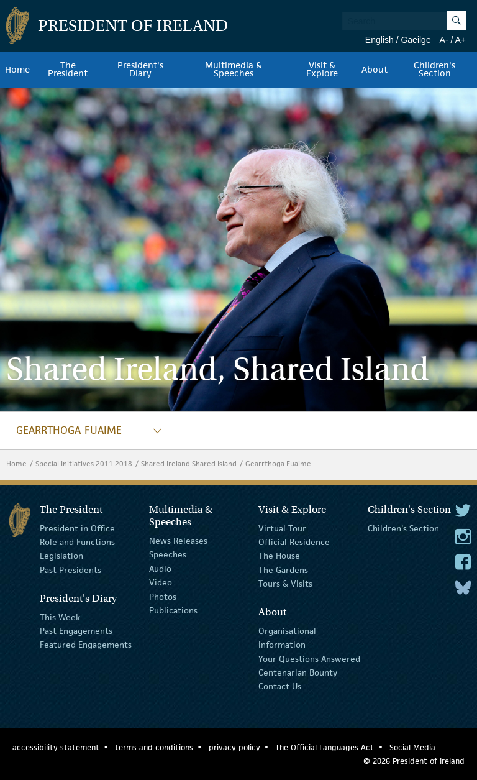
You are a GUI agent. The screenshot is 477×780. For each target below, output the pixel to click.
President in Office (77, 527)
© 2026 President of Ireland (414, 761)
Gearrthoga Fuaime (278, 463)
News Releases (178, 540)
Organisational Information (287, 637)
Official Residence (294, 542)
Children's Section (403, 527)
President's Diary (140, 70)
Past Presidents (70, 570)
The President (68, 70)
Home (17, 69)
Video (160, 582)
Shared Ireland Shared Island (189, 463)
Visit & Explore (322, 70)
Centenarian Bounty (297, 672)
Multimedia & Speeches (233, 70)
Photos (162, 596)
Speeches (167, 554)
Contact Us (279, 686)
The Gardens (283, 570)
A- (444, 40)
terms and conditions (154, 747)
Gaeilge (415, 40)
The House (279, 555)
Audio (160, 568)
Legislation (61, 555)
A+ (460, 40)
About (374, 69)
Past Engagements (76, 630)
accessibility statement (55, 747)
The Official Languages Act (324, 747)
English (379, 40)
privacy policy (234, 747)
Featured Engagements (86, 644)
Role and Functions (77, 542)
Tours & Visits (285, 583)
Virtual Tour (282, 527)
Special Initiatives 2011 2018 (83, 463)
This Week (60, 616)
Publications (173, 610)
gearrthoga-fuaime (69, 430)
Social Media (412, 747)
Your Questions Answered (309, 658)
